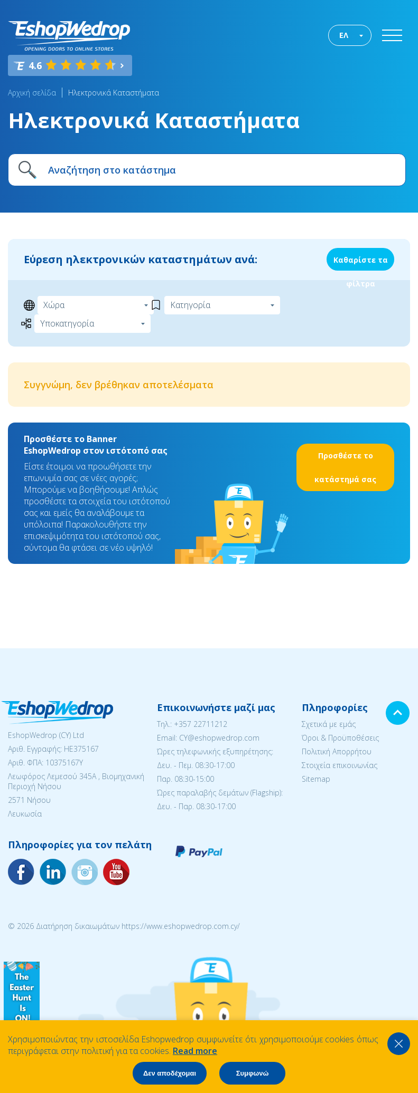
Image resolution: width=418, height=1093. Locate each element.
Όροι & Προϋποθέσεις (340, 738)
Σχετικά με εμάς (329, 724)
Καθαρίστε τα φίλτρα (360, 263)
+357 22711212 (200, 724)
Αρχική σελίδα (32, 93)
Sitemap (316, 779)
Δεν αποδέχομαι (169, 1073)
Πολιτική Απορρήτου (336, 751)
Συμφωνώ (252, 1073)
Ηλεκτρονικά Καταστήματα (113, 93)
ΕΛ (343, 35)
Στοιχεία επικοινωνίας (339, 765)
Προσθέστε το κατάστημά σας (345, 467)
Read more (195, 1051)
